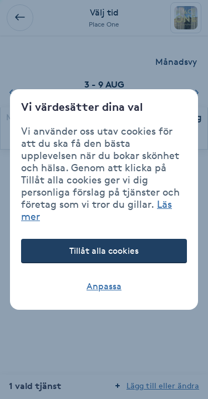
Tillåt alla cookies (104, 250)
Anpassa (104, 286)
